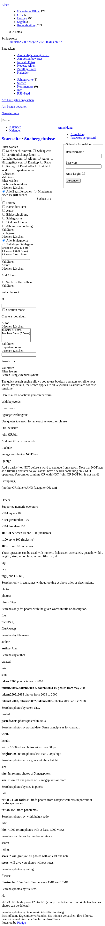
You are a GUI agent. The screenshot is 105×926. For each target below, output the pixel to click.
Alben (5, 4)
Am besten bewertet (29, 58)
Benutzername (75, 152)
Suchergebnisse (39, 138)
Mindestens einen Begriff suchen (27, 193)
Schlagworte (9, 38)
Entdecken (8, 48)
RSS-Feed (23, 93)
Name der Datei (16, 206)
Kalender (23, 72)
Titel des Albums (16, 222)
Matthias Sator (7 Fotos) (16, 333)
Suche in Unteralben (19, 282)
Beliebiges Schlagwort (20, 244)
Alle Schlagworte (17, 240)
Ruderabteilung (26, 25)
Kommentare (25, 86)
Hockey (22, 18)
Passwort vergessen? (83, 137)
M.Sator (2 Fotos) (16, 330)
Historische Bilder (28, 11)
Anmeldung (65, 127)
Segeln (21, 21)
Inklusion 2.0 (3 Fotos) (16, 251)
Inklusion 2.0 (17, 42)
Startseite (11, 138)
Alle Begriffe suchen (17, 191)
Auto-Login (75, 173)
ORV (20, 14)
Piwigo (21, 922)
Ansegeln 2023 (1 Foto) (16, 248)
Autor (9, 210)
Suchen (21, 83)
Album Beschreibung (19, 226)
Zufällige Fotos (26, 69)
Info (19, 90)
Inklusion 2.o (54, 42)
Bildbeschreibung (17, 214)
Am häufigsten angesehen (33, 55)
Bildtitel (11, 203)
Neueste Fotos (26, 62)
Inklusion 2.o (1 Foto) (16, 254)
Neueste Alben (26, 65)
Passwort (71, 162)
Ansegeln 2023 (35, 42)
